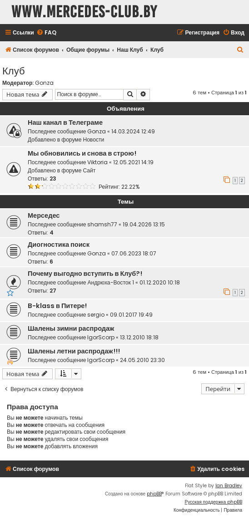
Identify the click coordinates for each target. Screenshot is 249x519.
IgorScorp (101, 337)
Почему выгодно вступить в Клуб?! (85, 273)
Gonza (44, 83)
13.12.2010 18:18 (139, 337)
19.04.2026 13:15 (144, 224)
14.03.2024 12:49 (133, 131)
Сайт (89, 170)
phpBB (154, 493)
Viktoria (97, 162)
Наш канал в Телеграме (65, 122)
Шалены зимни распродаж (71, 328)
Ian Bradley (228, 485)
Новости (93, 139)
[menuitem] (46, 33)
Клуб (13, 70)
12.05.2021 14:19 (133, 162)
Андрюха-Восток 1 (110, 282)
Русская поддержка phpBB (213, 502)
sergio (96, 314)
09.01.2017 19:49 (131, 314)
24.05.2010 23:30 (142, 360)
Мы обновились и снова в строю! (82, 153)
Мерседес (44, 215)
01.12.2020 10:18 (159, 282)
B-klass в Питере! (57, 305)
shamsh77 (102, 224)
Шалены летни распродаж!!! (74, 351)
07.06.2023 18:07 (133, 253)
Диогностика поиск (59, 244)
